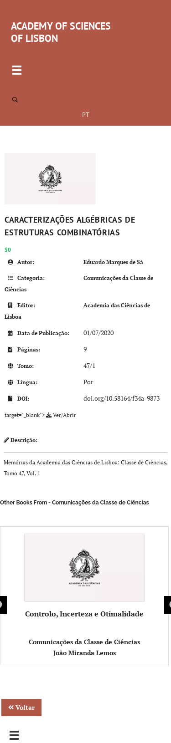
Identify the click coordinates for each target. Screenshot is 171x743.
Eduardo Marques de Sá (113, 262)
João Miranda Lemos (84, 652)
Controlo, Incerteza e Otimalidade (84, 576)
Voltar (21, 707)
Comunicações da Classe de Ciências (84, 641)
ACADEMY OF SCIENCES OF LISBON (61, 32)
